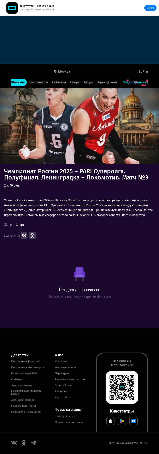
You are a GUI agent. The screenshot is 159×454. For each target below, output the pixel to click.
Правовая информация (26, 411)
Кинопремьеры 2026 (24, 373)
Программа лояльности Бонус (26, 392)
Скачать (150, 8)
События (59, 82)
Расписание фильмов (25, 361)
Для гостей (20, 355)
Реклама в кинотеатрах (70, 379)
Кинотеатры (38, 82)
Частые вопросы (65, 367)
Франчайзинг (63, 385)
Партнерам (62, 373)
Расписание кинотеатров (27, 367)
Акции (89, 82)
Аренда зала (108, 82)
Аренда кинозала (22, 399)
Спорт (75, 82)
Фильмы (18, 82)
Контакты (61, 361)
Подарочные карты (23, 405)
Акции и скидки (21, 385)
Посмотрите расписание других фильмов (80, 296)
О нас (59, 355)
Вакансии (61, 391)
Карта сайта (62, 397)
